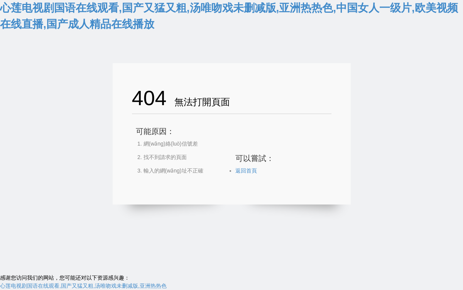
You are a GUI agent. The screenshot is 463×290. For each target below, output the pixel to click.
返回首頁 (246, 171)
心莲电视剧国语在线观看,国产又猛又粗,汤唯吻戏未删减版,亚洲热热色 (83, 286)
